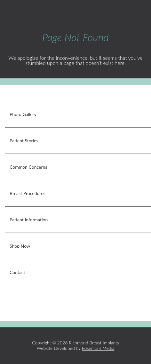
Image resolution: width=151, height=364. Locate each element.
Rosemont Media (98, 348)
